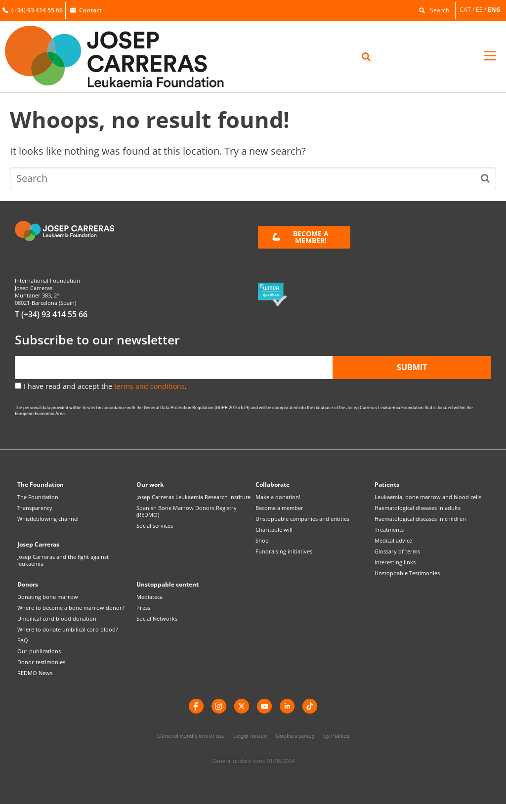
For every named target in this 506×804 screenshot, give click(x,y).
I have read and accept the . (105, 386)
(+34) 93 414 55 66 (32, 10)
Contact (86, 10)
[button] (431, 9)
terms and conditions (149, 386)
